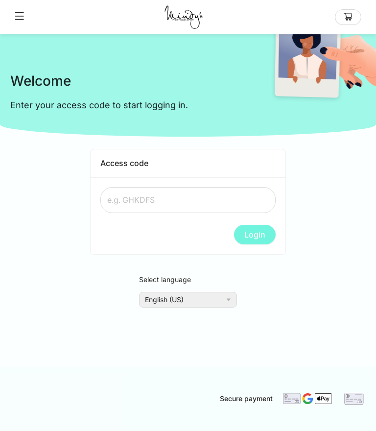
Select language (165, 279)
